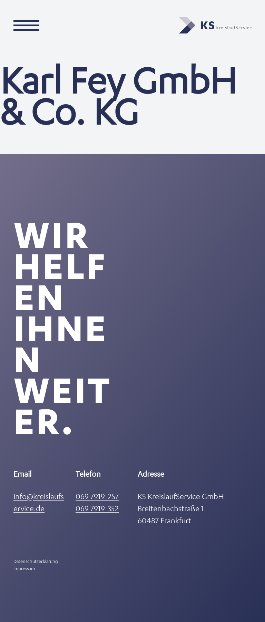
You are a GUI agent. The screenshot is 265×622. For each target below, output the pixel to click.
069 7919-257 (97, 496)
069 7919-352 (97, 508)
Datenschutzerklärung (35, 561)
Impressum (24, 568)
